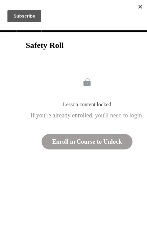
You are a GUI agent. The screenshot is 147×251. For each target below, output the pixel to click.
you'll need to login (118, 115)
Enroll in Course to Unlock (87, 141)
